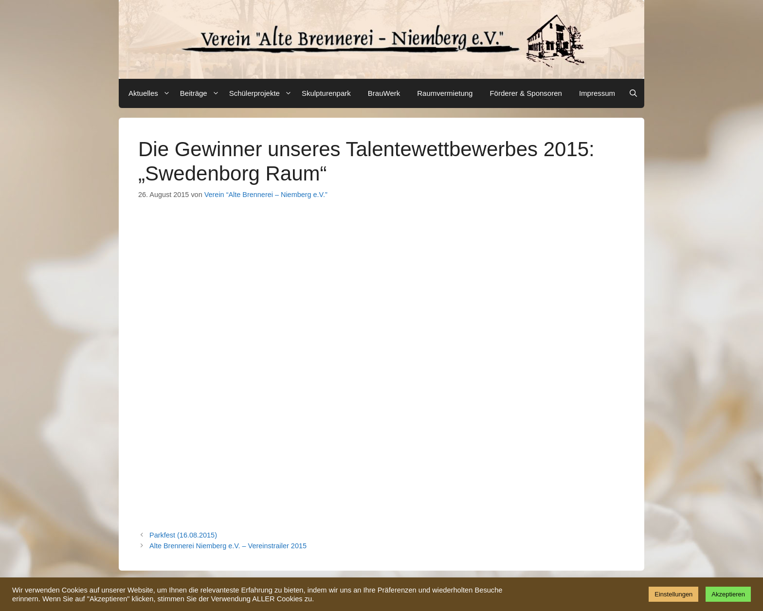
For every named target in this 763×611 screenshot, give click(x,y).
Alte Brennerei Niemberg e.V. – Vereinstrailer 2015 (228, 546)
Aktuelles (150, 93)
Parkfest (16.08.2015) (183, 535)
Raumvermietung (444, 93)
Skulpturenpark (326, 93)
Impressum (597, 93)
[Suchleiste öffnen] (633, 93)
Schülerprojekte (261, 93)
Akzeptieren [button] (728, 594)
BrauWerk (384, 93)
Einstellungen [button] (673, 594)
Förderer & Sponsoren (526, 93)
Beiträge (201, 93)
